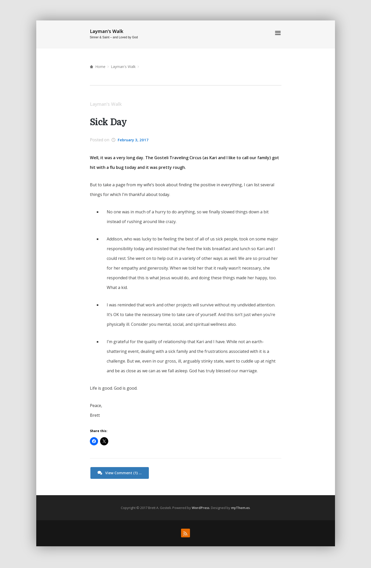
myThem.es (240, 508)
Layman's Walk (106, 31)
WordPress (200, 508)
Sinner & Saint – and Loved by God (114, 37)
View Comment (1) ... (120, 473)
